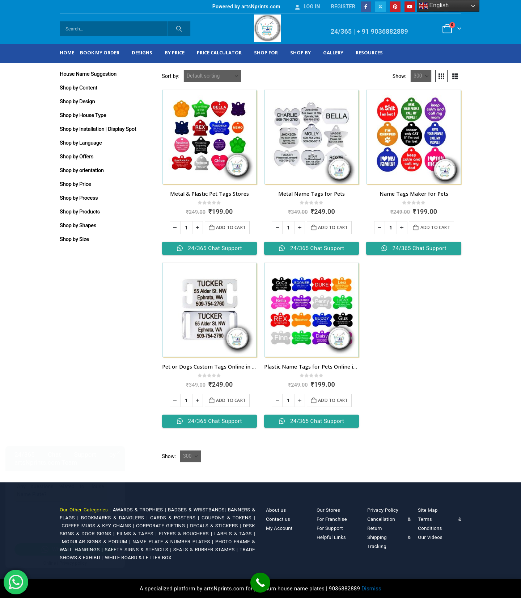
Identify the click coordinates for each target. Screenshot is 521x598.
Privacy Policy (382, 510)
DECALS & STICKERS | (216, 525)
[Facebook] (366, 6)
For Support (330, 528)
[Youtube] (409, 6)
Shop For (266, 52)
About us (276, 510)
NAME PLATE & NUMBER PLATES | (173, 541)
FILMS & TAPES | (138, 533)
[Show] (421, 76)
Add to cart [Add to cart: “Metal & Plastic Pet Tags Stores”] (231, 227)
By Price (175, 52)
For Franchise (332, 519)
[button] (441, 76)
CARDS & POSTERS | (176, 517)
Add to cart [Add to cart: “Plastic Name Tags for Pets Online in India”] (333, 400)
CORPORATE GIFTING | (163, 525)
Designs (142, 52)
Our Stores (328, 510)
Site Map (428, 510)
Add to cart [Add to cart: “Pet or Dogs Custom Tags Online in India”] (231, 400)
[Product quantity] (186, 227)
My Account (279, 528)
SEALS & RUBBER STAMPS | (206, 549)
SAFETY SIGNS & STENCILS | (139, 549)
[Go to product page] (209, 137)
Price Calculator (219, 52)
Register (343, 6)
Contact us (278, 519)
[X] (380, 6)
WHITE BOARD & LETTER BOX (138, 557)
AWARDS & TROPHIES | (139, 509)
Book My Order (99, 52)
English (434, 5)
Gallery (333, 52)
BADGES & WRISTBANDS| (198, 509)
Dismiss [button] (371, 588)
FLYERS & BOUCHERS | (186, 533)
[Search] (179, 28)
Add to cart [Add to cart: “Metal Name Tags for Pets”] (333, 227)
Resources (369, 52)
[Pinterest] (395, 6)
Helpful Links (331, 537)
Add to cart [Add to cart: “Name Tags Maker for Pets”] (435, 227)
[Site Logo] (267, 28)
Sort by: (171, 76)
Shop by (300, 52)
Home (67, 52)
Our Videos (430, 537)
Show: (400, 76)
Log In (307, 6)
